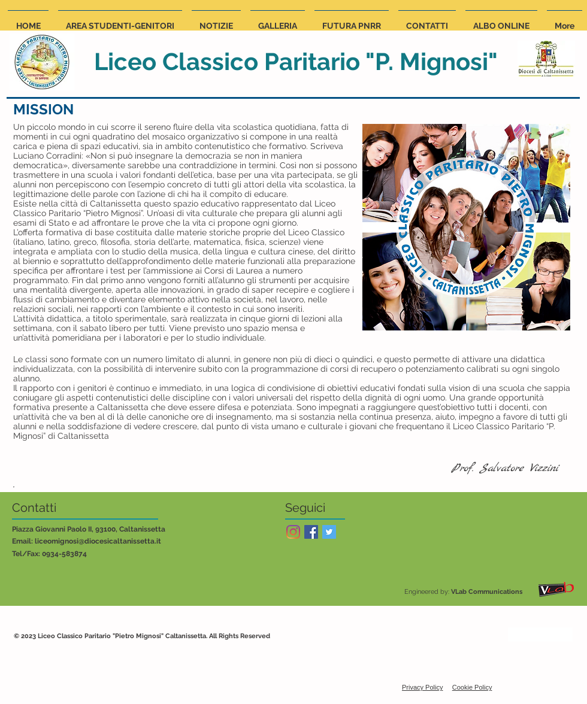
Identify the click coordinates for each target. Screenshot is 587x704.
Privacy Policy (422, 687)
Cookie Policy (472, 687)
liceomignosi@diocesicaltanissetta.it (98, 541)
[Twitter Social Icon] (329, 532)
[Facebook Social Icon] (311, 532)
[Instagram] (293, 532)
